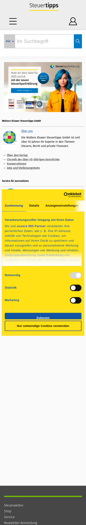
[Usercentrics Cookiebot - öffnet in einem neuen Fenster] (63, 195)
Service (9, 517)
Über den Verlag (17, 155)
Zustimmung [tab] (14, 205)
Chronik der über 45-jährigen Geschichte (33, 159)
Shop (7, 511)
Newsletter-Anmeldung (20, 523)
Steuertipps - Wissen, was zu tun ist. (44, 7)
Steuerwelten (13, 505)
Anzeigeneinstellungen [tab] (62, 205)
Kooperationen (16, 163)
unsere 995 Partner (31, 226)
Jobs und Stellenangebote (23, 168)
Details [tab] (34, 205)
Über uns (27, 131)
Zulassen (43, 317)
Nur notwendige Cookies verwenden (43, 325)
